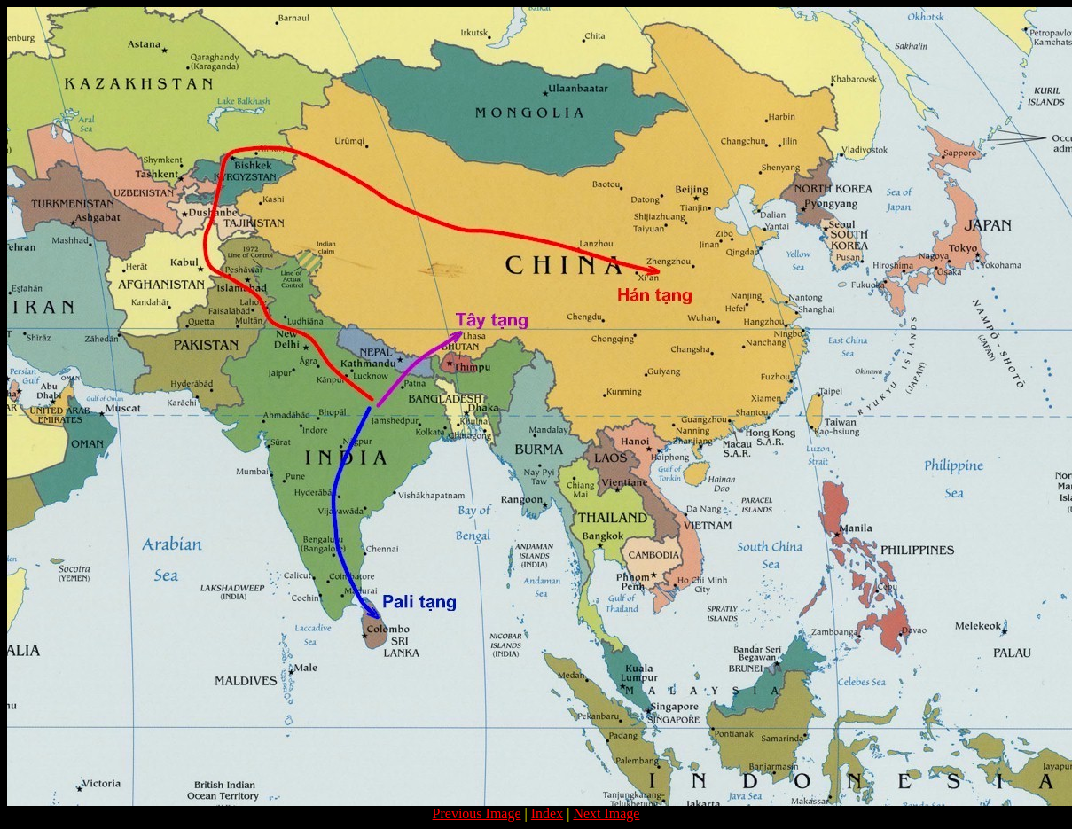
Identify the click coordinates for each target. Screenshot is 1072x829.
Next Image (606, 813)
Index (547, 813)
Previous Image (477, 813)
